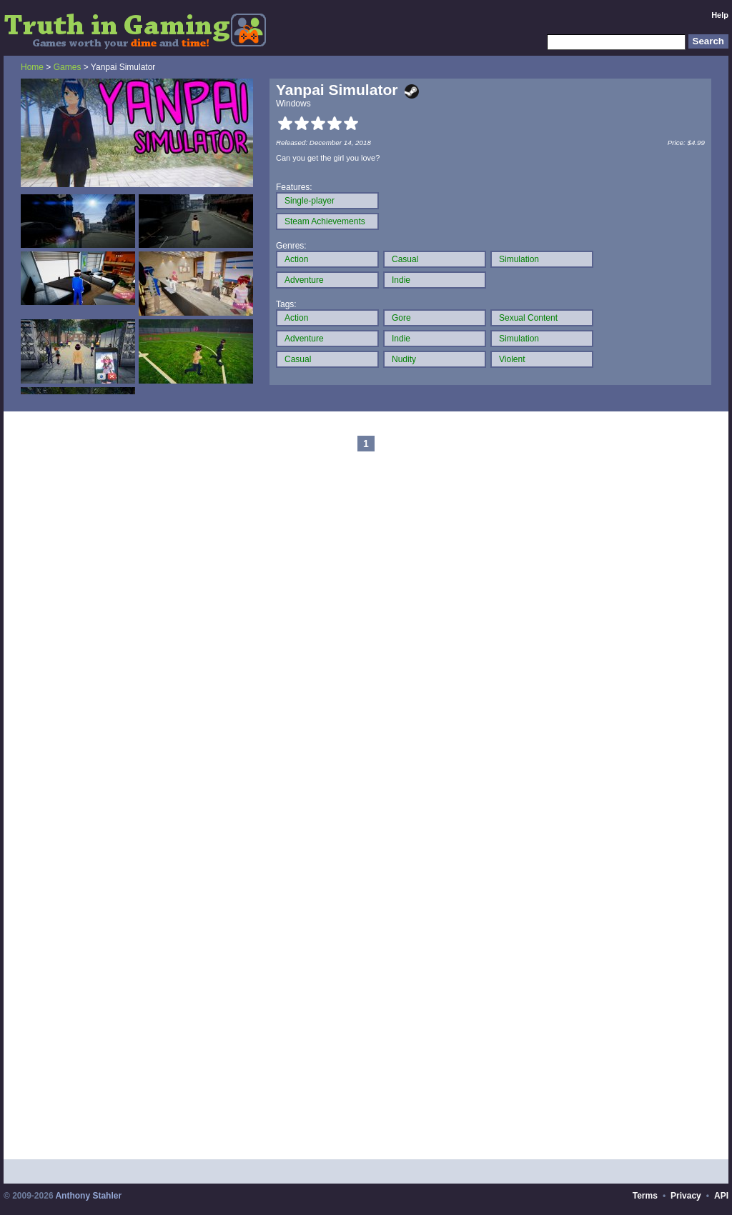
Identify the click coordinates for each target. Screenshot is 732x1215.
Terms (645, 1196)
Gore (401, 318)
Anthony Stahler (88, 1196)
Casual (405, 259)
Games (67, 67)
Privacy (686, 1196)
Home (32, 67)
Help (719, 15)
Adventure (304, 280)
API (721, 1196)
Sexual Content (528, 318)
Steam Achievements (325, 221)
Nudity (404, 359)
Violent (512, 359)
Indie (401, 280)
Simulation (519, 259)
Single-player (310, 201)
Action (296, 259)
